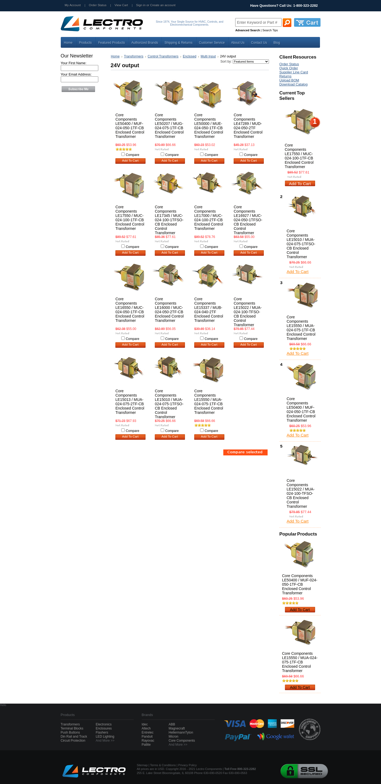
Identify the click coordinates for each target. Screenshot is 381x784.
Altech (146, 728)
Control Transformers (163, 56)
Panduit (147, 736)
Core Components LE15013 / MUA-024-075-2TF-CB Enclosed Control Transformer (130, 402)
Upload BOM (289, 80)
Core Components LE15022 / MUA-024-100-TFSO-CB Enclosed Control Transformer (248, 312)
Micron (173, 736)
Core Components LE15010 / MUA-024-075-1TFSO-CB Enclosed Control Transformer (169, 404)
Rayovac (148, 740)
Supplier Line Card (293, 72)
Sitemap (142, 765)
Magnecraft (177, 728)
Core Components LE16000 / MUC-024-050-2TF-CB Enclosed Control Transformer (169, 310)
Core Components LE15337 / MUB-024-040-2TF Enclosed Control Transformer (208, 310)
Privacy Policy (187, 765)
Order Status (97, 5)
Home (115, 56)
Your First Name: (74, 63)
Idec (145, 724)
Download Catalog (293, 84)
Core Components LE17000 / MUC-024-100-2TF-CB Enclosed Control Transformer (208, 218)
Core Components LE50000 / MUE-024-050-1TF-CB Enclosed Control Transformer (208, 126)
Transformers (133, 56)
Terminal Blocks (72, 728)
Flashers (102, 732)
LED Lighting (105, 736)
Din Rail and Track (74, 736)
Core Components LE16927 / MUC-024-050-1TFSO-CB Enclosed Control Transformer (248, 220)
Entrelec (148, 732)
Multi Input (208, 56)
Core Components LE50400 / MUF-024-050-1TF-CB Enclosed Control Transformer (130, 126)
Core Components (182, 740)
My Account (73, 5)
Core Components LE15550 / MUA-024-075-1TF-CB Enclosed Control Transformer (208, 402)
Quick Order (288, 68)
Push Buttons (70, 732)
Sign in (141, 5)
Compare (132, 155)
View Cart (121, 5)
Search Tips (270, 30)
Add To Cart (130, 160)
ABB (172, 724)
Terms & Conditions (163, 765)
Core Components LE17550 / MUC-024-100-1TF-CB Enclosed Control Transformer (130, 218)
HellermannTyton (181, 732)
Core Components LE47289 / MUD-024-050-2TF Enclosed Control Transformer (248, 126)
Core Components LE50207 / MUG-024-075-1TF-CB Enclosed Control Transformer (169, 126)
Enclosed (189, 56)
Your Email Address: (76, 74)
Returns (285, 76)
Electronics (104, 724)
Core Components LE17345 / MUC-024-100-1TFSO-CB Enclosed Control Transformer (169, 220)
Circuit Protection (73, 740)
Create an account (163, 5)
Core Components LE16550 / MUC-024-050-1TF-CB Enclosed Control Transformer (130, 310)
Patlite (146, 744)
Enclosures (104, 728)
